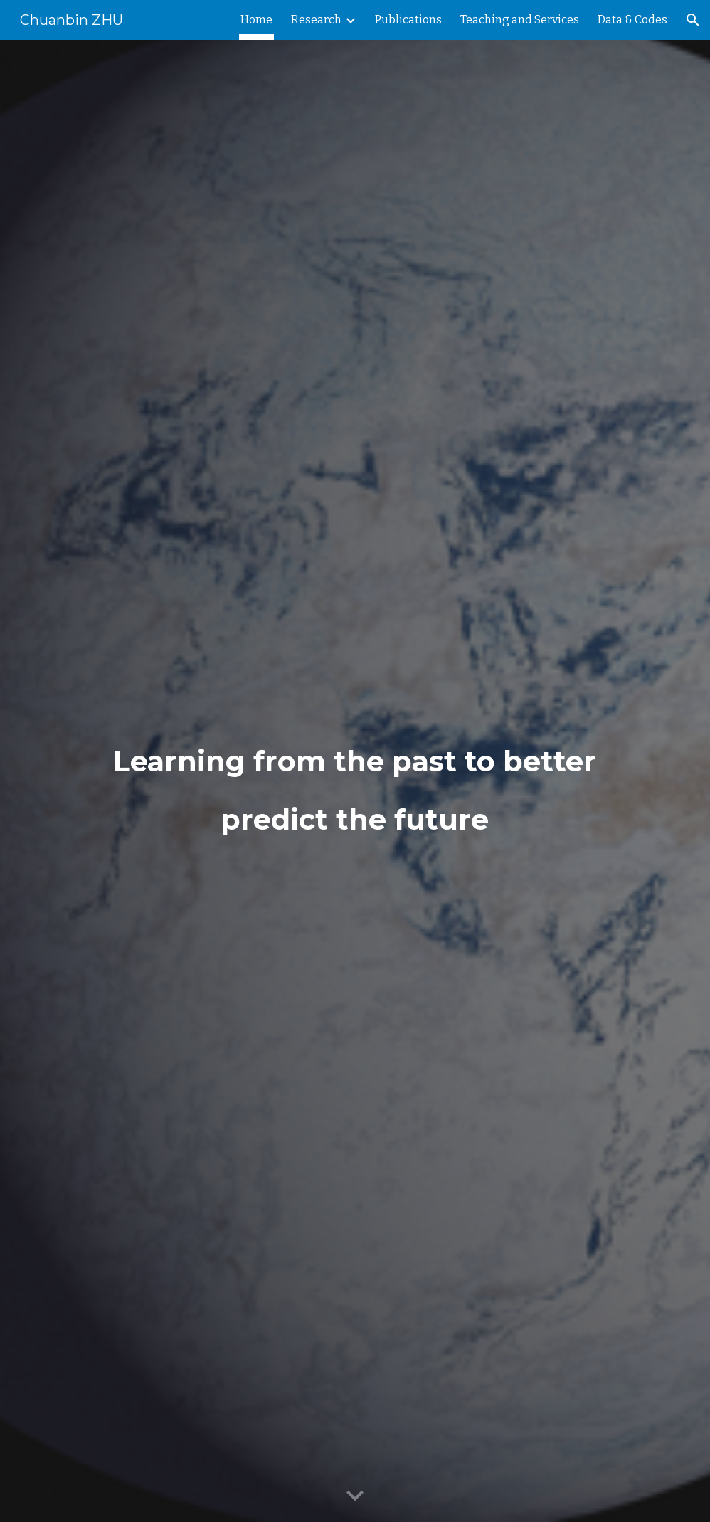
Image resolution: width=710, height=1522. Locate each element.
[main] (354, 781)
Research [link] (316, 19)
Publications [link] (408, 19)
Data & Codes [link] (632, 19)
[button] (693, 20)
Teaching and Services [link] (519, 19)
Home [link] (256, 19)
